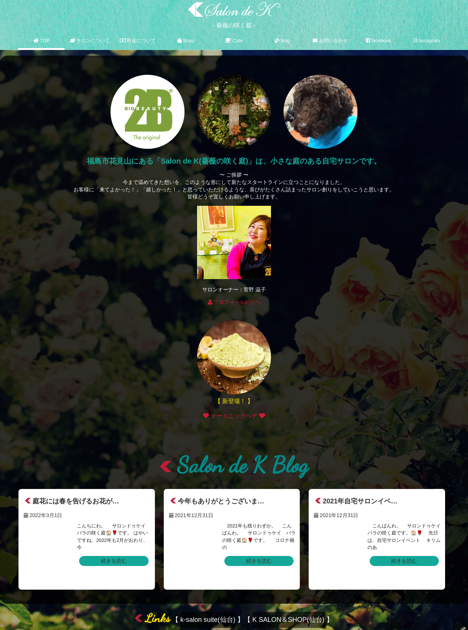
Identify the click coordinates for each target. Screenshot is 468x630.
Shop (185, 40)
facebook (378, 40)
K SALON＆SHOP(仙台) (288, 619)
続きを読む (114, 561)
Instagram (426, 40)
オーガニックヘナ (234, 416)
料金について (138, 40)
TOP (41, 40)
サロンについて (89, 40)
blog (282, 40)
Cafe (234, 40)
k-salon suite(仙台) (207, 619)
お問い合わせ (330, 40)
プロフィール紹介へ (234, 302)
